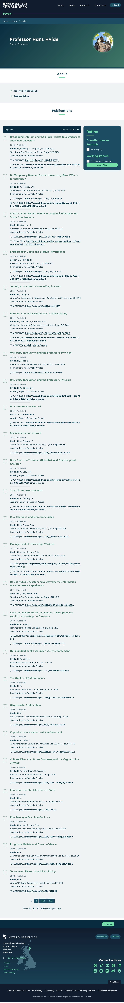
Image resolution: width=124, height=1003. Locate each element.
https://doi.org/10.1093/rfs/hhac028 (43, 198)
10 (30, 909)
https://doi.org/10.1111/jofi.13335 (42, 160)
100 (43, 909)
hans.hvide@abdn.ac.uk (25, 91)
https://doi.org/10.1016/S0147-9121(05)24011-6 (49, 783)
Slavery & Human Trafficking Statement (80, 992)
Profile (23, 21)
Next (44, 901)
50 (38, 909)
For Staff (114, 938)
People (8, 13)
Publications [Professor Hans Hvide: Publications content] (62, 111)
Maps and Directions (11, 971)
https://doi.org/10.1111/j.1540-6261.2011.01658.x (49, 605)
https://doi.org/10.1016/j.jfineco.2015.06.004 (47, 453)
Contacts (6, 964)
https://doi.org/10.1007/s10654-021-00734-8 (47, 333)
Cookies (59, 992)
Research (86, 5)
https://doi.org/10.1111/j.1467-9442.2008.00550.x (50, 752)
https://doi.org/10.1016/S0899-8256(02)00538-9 (49, 837)
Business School (21, 96)
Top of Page (114, 983)
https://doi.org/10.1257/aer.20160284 (43, 372)
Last (51, 901)
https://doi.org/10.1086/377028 (41, 810)
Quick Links (101, 5)
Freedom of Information (107, 992)
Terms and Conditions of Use (19, 992)
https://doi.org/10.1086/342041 (41, 891)
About (73, 5)
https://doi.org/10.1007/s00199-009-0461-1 (47, 670)
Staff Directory (9, 974)
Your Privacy (37, 992)
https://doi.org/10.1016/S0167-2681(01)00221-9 (49, 864)
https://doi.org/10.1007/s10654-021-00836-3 (47, 237)
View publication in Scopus (33, 345)
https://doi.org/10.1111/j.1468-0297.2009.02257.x (49, 698)
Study (62, 5)
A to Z (5, 967)
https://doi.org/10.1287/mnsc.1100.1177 (45, 643)
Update (107, 925)
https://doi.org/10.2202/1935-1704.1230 (45, 725)
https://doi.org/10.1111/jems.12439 (42, 306)
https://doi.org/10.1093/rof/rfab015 (43, 271)
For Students (99, 938)
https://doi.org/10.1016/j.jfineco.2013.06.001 (47, 537)
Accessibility (49, 992)
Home (5, 21)
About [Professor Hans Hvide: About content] (62, 74)
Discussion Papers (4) (101, 161)
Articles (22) (96, 150)
